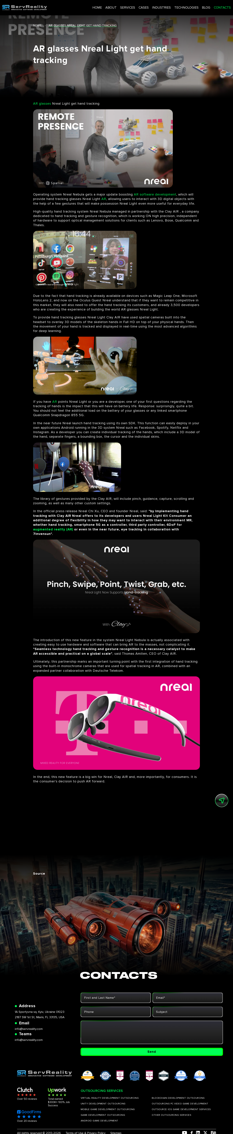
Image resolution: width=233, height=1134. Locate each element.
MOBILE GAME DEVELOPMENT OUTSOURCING (108, 1113)
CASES (132, 6)
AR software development (155, 194)
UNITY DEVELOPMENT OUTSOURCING (103, 1107)
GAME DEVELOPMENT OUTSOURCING (103, 1118)
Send (152, 1053)
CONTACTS (209, 6)
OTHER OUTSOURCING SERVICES (171, 1118)
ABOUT (101, 6)
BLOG (193, 6)
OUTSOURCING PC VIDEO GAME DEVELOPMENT (180, 1107)
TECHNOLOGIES (173, 6)
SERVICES (117, 6)
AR (103, 199)
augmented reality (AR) (53, 529)
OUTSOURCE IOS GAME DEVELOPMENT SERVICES (181, 1113)
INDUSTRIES (149, 6)
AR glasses (42, 104)
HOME (87, 6)
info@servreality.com (29, 1031)
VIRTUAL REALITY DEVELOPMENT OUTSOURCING (110, 1101)
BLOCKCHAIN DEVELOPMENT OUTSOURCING (178, 1101)
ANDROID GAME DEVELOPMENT (99, 1124)
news (37, 25)
